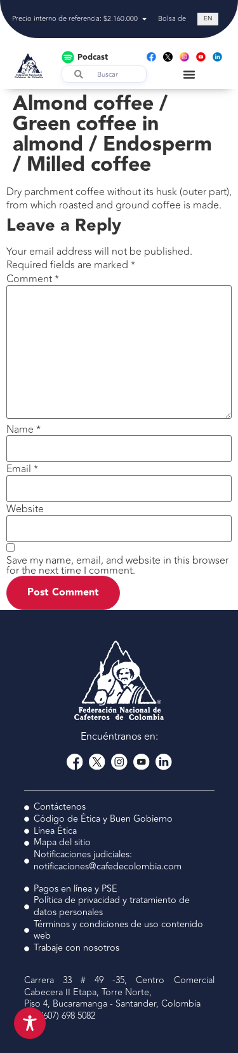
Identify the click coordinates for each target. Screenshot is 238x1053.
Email (22, 469)
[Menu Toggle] (189, 74)
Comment (32, 279)
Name (23, 430)
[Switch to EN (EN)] (207, 19)
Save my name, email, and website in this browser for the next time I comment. (117, 565)
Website (25, 509)
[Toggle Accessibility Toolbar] (30, 1023)
